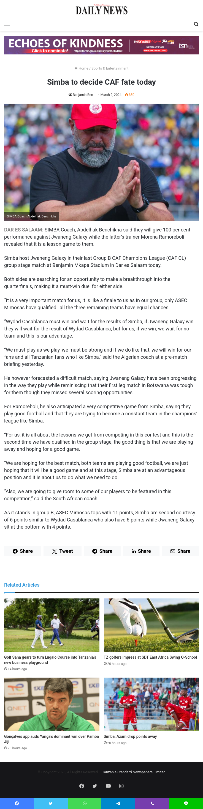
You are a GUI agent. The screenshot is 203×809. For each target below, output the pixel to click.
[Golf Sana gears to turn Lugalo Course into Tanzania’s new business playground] (51, 625)
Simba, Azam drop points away (130, 736)
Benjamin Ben (83, 95)
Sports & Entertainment (109, 68)
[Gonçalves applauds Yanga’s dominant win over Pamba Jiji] (51, 704)
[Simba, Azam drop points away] (151, 704)
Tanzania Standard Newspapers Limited (134, 772)
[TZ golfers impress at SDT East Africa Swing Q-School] (151, 625)
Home (81, 68)
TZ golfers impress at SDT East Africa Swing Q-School (150, 657)
